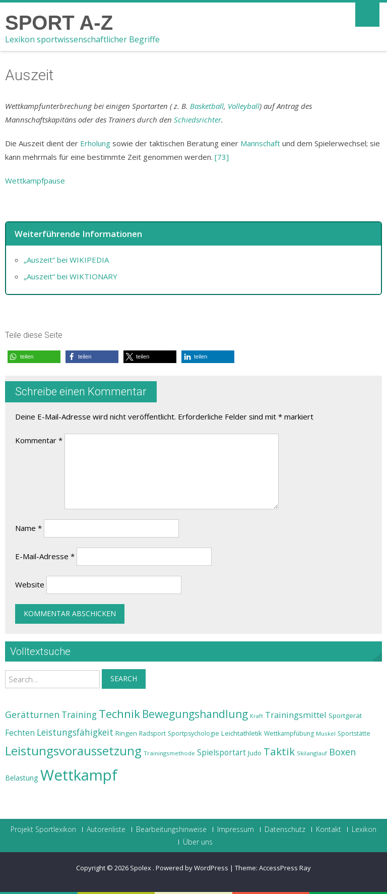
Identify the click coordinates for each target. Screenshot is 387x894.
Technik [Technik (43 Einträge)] (119, 714)
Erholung (95, 143)
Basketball (207, 106)
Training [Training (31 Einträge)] (79, 714)
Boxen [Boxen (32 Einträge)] (342, 752)
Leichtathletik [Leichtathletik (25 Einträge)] (241, 733)
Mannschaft (260, 143)
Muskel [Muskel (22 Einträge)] (326, 733)
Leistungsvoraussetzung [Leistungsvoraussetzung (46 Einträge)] (73, 751)
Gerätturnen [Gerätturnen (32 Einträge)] (32, 714)
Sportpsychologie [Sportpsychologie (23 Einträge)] (193, 733)
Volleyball (244, 106)
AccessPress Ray (285, 867)
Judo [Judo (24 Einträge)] (255, 752)
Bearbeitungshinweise (171, 829)
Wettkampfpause (35, 180)
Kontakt (328, 829)
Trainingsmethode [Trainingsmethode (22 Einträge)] (169, 753)
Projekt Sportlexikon (43, 829)
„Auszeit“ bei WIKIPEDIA (66, 260)
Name (28, 528)
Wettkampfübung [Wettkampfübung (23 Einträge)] (289, 733)
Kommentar (38, 440)
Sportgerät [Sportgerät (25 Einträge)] (345, 715)
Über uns (198, 842)
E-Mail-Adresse (45, 556)
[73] (222, 157)
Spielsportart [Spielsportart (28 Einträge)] (221, 752)
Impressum (235, 829)
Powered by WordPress (192, 867)
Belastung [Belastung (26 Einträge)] (21, 778)
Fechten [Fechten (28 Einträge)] (20, 733)
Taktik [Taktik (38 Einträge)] (279, 751)
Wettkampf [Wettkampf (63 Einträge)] (78, 775)
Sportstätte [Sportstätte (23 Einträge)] (354, 733)
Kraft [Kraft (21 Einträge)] (256, 716)
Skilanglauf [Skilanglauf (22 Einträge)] (312, 753)
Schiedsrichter (197, 119)
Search (123, 678)
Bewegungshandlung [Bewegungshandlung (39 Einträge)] (195, 714)
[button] (34, 356)
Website (29, 584)
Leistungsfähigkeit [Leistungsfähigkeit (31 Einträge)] (75, 732)
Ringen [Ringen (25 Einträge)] (126, 733)
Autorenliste (106, 829)
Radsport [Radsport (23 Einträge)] (152, 733)
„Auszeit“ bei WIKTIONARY (70, 276)
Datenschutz (285, 829)
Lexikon (364, 829)
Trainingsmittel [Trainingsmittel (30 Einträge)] (296, 715)
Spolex (141, 867)
